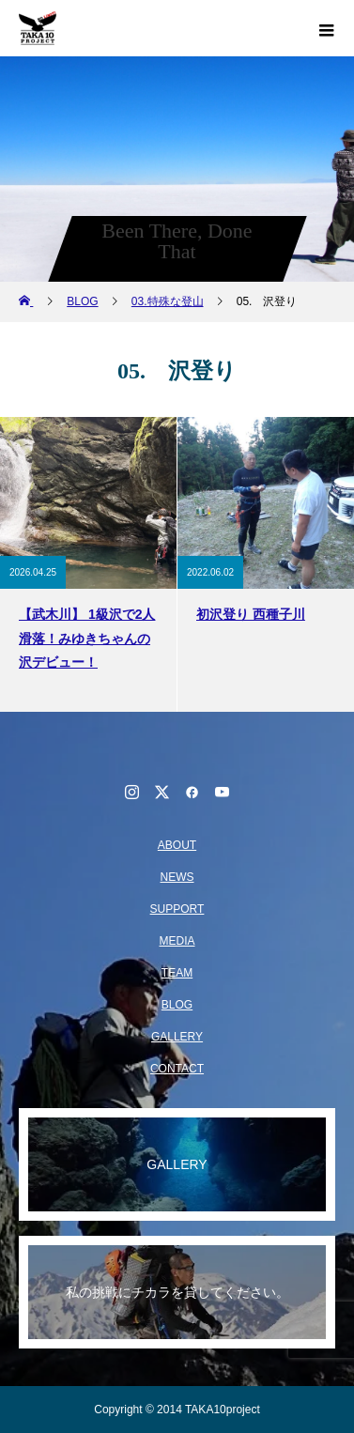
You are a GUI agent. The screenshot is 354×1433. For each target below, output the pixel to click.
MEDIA (176, 941)
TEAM (177, 972)
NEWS (177, 877)
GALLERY (177, 1036)
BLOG (177, 1004)
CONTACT (177, 1068)
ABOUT (177, 845)
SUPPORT (177, 909)
